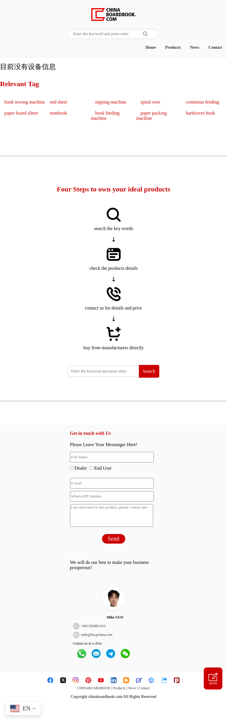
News (194, 47)
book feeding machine (105, 116)
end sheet (58, 101)
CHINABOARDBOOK (93, 688)
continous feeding (202, 101)
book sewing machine (24, 101)
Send (113, 538)
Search (149, 371)
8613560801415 (94, 626)
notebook (58, 113)
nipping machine (110, 101)
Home (150, 47)
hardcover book (200, 113)
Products (172, 47)
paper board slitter (21, 113)
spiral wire (150, 101)
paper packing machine (151, 116)
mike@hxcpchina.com (96, 635)
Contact (215, 47)
